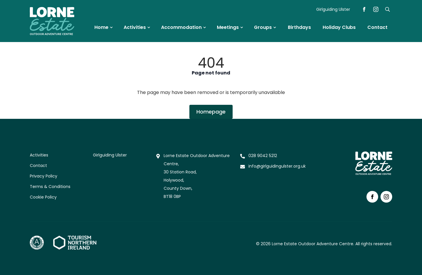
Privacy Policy (43, 176)
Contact (38, 165)
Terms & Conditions (50, 186)
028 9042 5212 (262, 156)
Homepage (211, 111)
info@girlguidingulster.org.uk (277, 166)
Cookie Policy (43, 197)
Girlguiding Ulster (333, 9)
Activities (39, 155)
